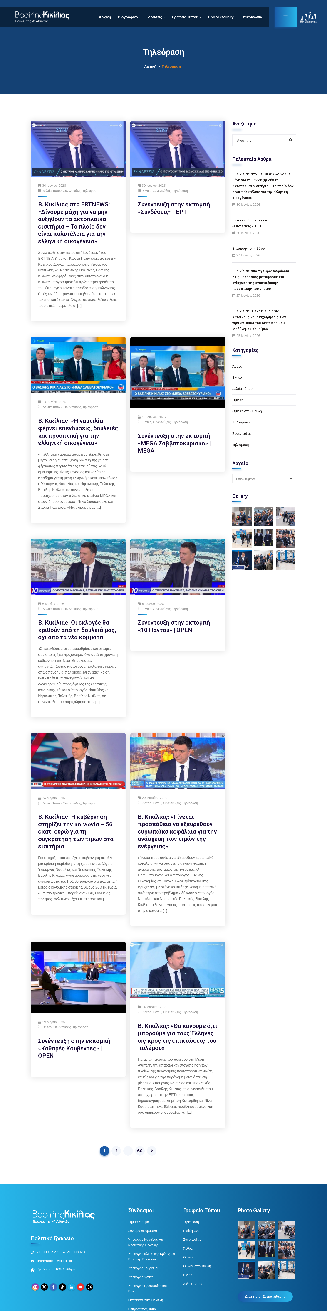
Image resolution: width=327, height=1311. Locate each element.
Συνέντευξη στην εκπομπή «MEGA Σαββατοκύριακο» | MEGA (174, 443)
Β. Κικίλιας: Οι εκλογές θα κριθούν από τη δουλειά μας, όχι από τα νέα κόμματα (77, 630)
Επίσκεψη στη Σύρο (248, 249)
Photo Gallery (221, 17)
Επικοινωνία (251, 17)
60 (140, 1151)
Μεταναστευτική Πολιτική (145, 1300)
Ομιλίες (237, 400)
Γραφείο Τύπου (185, 17)
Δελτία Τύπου (52, 191)
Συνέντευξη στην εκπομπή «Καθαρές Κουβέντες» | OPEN (74, 1048)
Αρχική (105, 17)
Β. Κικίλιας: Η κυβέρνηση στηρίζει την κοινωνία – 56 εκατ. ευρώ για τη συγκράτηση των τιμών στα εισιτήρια (76, 831)
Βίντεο (146, 191)
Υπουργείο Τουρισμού (143, 1268)
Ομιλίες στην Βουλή (247, 411)
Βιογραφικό (128, 17)
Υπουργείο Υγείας (140, 1277)
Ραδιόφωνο (241, 422)
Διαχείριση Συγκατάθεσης (265, 1296)
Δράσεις (155, 17)
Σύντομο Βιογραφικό (142, 1231)
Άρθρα (237, 366)
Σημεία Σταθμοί (139, 1222)
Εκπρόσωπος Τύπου (143, 1309)
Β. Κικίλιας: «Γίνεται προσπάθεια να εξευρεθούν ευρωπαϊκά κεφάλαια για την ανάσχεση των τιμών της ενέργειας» (177, 831)
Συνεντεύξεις (72, 191)
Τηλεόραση (90, 191)
